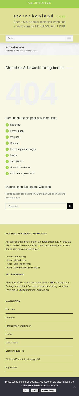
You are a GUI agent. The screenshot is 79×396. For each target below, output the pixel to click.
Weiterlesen (48, 390)
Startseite (9, 51)
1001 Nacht (16, 161)
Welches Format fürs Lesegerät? (23, 359)
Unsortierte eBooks (20, 167)
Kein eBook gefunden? (22, 173)
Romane (14, 143)
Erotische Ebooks (15, 350)
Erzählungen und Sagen (23, 149)
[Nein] (74, 386)
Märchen (14, 137)
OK (26, 390)
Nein (34, 390)
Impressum (11, 367)
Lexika (13, 155)
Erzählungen (17, 130)
